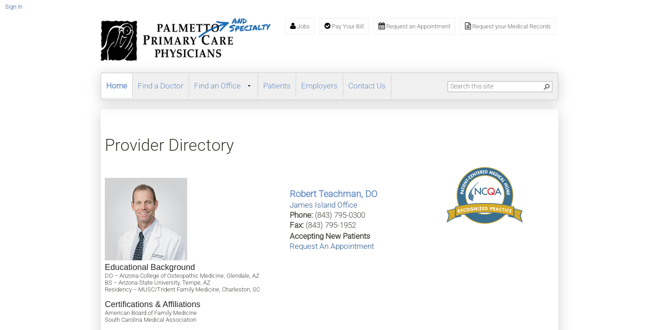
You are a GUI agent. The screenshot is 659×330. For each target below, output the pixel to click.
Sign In (13, 6)
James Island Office (323, 204)
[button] (547, 87)
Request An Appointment (332, 246)
